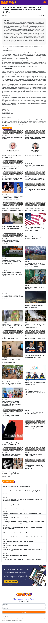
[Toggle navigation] (45, 2)
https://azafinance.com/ (11, 115)
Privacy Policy (20, 599)
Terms (14, 599)
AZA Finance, (31, 52)
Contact (32, 599)
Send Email (7, 112)
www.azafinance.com (12, 107)
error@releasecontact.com (30, 121)
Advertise (27, 599)
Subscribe (24, 612)
